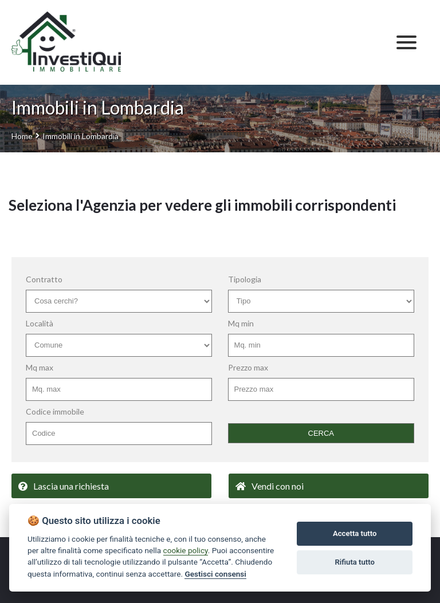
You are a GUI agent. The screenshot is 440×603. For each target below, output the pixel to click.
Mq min (241, 323)
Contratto (44, 279)
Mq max (39, 367)
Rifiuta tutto (355, 562)
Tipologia (244, 279)
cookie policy (185, 550)
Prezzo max (248, 367)
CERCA (321, 433)
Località (39, 323)
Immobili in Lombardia (80, 136)
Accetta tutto (354, 533)
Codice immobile (55, 411)
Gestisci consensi (215, 573)
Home (22, 136)
